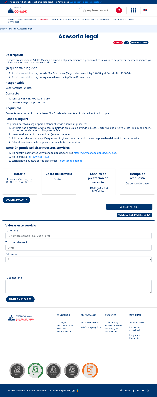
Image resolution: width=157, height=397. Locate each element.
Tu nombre (11, 230)
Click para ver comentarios (134, 215)
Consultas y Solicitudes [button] (65, 20)
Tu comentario (13, 278)
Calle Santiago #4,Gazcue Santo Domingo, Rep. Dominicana (113, 327)
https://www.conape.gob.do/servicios (95, 153)
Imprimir (118, 43)
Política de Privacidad (134, 329)
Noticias (104, 20)
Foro (131, 20)
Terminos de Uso (137, 322)
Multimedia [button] (119, 20)
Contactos (13, 22)
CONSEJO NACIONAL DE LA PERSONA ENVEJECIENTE (64, 327)
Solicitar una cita (16, 200)
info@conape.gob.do (71, 160)
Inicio (11, 20)
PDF (126, 43)
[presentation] (28, 271)
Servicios (43, 20)
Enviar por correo (139, 43)
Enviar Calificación (20, 299)
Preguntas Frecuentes (134, 337)
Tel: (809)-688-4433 (38, 156)
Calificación (11, 254)
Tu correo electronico (17, 242)
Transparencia (90, 20)
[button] (133, 11)
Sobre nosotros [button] (26, 20)
